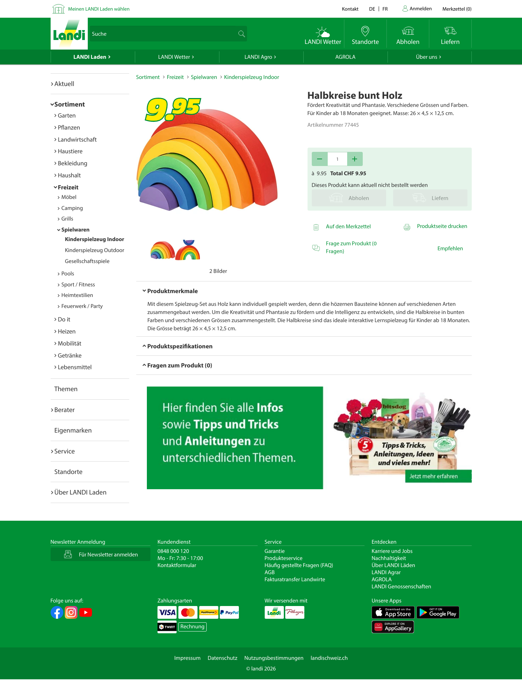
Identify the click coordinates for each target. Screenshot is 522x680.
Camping (72, 208)
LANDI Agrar (386, 572)
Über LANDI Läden (393, 565)
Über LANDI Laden (81, 492)
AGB (270, 572)
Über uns (426, 57)
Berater (65, 409)
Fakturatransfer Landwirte (295, 579)
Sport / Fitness (78, 284)
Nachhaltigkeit (389, 558)
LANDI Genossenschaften (401, 586)
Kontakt (350, 8)
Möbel (69, 197)
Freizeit (68, 187)
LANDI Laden (90, 57)
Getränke (70, 355)
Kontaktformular (176, 565)
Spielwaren (76, 229)
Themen (66, 388)
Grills (67, 218)
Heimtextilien (77, 295)
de (372, 8)
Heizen (67, 331)
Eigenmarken (73, 430)
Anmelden (421, 8)
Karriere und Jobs (392, 551)
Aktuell (64, 83)
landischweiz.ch (329, 658)
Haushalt (69, 175)
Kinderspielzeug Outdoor (95, 250)
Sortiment (70, 104)
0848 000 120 (173, 551)
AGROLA (345, 57)
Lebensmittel (75, 367)
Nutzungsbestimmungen (274, 658)
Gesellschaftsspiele (87, 261)
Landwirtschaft (77, 139)
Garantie (275, 551)
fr (385, 8)
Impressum (187, 658)
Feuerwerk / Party (82, 306)
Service (65, 451)
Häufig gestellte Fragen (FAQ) (299, 565)
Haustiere (70, 151)
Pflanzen (69, 127)
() (456, 8)
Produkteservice (284, 558)
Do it (64, 319)
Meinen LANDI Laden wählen (99, 8)
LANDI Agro (258, 57)
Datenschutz (222, 658)
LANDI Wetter (174, 57)
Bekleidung (72, 163)
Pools (68, 273)
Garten (67, 115)
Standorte (69, 471)
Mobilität (69, 343)
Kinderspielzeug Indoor (94, 239)
